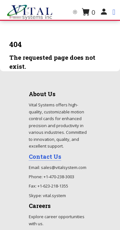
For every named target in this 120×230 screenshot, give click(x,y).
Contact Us (45, 156)
